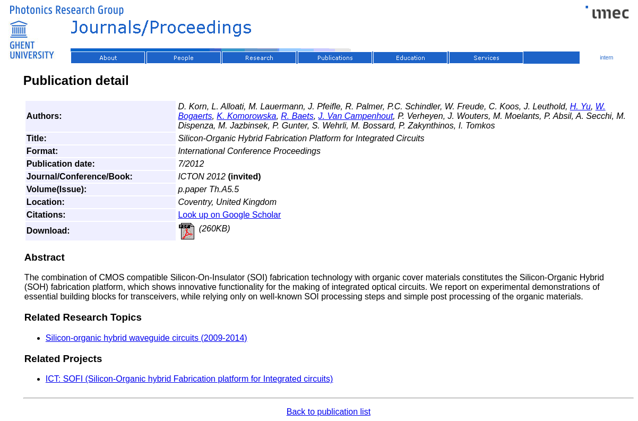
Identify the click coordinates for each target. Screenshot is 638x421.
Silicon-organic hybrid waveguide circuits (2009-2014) (146, 337)
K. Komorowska (246, 116)
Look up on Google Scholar (229, 214)
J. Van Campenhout (355, 116)
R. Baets (297, 116)
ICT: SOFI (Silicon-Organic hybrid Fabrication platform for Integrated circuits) (189, 378)
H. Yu (580, 106)
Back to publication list (328, 411)
